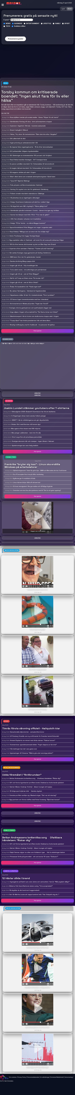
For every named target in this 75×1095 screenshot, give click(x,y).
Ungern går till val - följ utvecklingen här (24, 265)
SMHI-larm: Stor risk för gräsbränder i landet (25, 257)
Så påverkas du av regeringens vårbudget (25, 198)
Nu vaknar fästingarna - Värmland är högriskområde (28, 291)
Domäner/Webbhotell (57, 1077)
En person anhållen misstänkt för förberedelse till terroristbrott (32, 164)
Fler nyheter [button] (37, 451)
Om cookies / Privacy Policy (17, 1077)
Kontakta (10, 1081)
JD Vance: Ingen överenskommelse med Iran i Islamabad (29, 299)
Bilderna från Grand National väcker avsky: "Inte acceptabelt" (31, 886)
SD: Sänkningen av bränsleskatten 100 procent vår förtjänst (31, 155)
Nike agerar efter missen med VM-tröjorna (25, 429)
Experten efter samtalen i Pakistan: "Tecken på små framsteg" (32, 249)
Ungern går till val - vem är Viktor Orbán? (24, 282)
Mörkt (70, 9)
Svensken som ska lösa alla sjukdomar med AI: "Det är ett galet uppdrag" (37, 490)
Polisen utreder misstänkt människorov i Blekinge (27, 193)
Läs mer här (5, 113)
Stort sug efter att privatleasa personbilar (27, 437)
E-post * (7, 20)
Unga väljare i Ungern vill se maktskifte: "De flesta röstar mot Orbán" (34, 312)
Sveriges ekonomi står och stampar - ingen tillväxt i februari (33, 441)
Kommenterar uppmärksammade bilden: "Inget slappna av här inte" (33, 745)
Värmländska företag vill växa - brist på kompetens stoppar (31, 122)
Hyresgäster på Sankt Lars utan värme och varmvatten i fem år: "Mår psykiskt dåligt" (40, 882)
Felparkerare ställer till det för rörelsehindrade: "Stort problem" (32, 295)
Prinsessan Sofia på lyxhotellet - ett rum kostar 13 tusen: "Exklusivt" (34, 857)
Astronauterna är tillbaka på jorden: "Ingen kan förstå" (29, 304)
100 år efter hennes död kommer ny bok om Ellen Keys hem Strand (33, 244)
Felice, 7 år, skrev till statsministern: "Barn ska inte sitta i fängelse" (33, 134)
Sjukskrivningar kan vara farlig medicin (25, 445)
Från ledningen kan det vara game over (23, 749)
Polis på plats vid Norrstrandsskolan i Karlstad (26, 185)
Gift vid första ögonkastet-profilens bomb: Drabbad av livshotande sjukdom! (37, 783)
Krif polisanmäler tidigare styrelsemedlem (24, 151)
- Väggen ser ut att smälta (37, 531)
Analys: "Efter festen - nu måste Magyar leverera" (28, 223)
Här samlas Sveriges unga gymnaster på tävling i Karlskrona (30, 253)
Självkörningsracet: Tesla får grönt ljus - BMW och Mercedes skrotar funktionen (40, 470)
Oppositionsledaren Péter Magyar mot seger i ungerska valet (31, 227)
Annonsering (68, 1077)
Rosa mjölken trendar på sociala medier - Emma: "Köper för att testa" (34, 117)
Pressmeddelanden (33, 1077)
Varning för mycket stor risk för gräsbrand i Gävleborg (29, 189)
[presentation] (15, 31)
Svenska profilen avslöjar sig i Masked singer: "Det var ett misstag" (33, 795)
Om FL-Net (3, 1081)
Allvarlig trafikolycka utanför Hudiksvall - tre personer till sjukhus (32, 325)
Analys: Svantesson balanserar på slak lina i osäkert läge (30, 202)
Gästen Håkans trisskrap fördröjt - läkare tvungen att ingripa (31, 787)
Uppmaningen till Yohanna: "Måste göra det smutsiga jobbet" (31, 753)
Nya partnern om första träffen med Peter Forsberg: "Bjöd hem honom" (35, 800)
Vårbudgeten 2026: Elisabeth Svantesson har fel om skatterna (33, 412)
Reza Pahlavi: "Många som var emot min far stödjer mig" (29, 232)
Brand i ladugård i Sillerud (19, 130)
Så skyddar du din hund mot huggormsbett (24, 890)
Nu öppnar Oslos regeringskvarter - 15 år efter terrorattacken (31, 147)
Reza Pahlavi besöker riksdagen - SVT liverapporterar (28, 160)
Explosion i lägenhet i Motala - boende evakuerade (28, 126)
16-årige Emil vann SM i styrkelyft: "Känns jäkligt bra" (29, 206)
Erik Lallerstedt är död (17, 138)
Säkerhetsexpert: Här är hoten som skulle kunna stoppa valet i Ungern (34, 316)
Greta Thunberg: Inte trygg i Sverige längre (25, 236)
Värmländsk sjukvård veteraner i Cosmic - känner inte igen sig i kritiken (34, 210)
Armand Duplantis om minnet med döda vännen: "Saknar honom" (32, 740)
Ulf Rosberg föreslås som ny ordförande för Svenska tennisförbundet (34, 736)
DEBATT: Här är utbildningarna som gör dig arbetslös (30, 420)
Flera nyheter (37, 331)
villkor (23, 26)
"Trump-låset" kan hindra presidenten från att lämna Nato (30, 320)
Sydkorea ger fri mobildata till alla (24, 478)
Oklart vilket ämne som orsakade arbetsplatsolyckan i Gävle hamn (32, 177)
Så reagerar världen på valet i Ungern (23, 172)
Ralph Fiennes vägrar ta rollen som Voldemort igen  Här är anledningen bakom (37, 852)
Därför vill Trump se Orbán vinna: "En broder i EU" (27, 278)
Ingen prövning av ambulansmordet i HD (24, 143)
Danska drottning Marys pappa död (22, 261)
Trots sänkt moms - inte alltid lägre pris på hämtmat (28, 270)
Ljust (63, 9)
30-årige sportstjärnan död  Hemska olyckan (26, 791)
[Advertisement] (37, 62)
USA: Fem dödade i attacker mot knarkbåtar (25, 219)
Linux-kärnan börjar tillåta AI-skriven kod (26, 482)
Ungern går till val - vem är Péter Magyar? (24, 274)
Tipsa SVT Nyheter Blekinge (20, 181)
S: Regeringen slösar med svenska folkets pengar (28, 416)
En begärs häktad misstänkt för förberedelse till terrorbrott (31, 168)
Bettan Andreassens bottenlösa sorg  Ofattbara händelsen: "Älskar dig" (35, 778)
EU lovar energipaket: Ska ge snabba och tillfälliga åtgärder (33, 486)
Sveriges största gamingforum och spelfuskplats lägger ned (30, 308)
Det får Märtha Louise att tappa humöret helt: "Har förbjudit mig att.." (34, 894)
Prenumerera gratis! (15, 39)
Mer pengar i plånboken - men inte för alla (26, 433)
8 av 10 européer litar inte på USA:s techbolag (28, 474)
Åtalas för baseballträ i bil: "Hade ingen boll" (25, 287)
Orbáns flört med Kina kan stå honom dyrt (26, 424)
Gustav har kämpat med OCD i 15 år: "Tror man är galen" (29, 215)
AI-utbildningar (44, 1077)
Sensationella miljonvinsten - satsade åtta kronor (27, 732)
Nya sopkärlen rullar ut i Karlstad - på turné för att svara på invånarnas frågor (37, 240)
